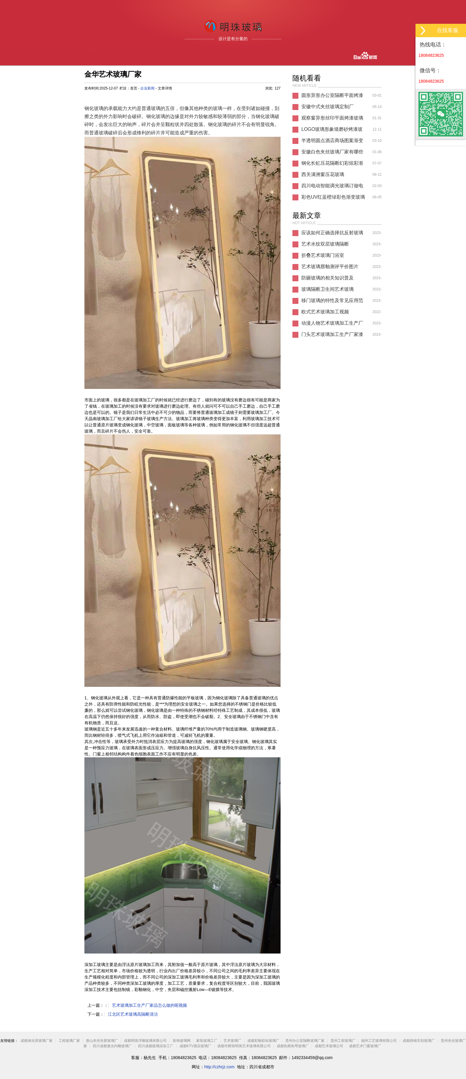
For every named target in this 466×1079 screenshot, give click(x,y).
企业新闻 (147, 88)
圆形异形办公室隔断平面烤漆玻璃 (332, 97)
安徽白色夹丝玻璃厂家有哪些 (332, 151)
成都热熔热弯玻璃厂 (293, 1046)
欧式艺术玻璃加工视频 (325, 311)
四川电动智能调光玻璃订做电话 (332, 187)
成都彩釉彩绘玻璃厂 (263, 1041)
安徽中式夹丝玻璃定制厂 (327, 106)
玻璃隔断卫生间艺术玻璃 (327, 289)
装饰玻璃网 (182, 1041)
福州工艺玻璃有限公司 (379, 1041)
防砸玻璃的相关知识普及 (327, 277)
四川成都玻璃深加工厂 (156, 1046)
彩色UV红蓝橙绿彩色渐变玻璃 (333, 197)
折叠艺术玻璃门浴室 (322, 255)
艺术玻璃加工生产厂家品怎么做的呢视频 (149, 1005)
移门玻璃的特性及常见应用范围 (332, 302)
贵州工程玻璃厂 (342, 1041)
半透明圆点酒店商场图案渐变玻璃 (332, 142)
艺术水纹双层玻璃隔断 (325, 243)
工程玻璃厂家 (69, 1041)
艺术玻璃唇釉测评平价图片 (329, 266)
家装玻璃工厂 (207, 1041)
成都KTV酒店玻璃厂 (195, 1046)
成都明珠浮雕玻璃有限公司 (145, 1041)
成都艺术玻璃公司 (329, 1046)
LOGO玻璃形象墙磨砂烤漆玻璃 (332, 131)
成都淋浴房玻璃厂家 (37, 1041)
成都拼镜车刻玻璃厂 (419, 1041)
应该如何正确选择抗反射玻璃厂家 (332, 234)
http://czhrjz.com (219, 1066)
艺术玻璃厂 (232, 1041)
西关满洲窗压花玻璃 (322, 174)
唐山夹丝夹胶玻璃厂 (102, 1041)
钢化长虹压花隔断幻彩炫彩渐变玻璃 (332, 165)
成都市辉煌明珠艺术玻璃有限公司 (244, 1046)
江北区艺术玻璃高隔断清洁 (133, 1014)
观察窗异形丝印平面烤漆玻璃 (332, 117)
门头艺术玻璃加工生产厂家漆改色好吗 (332, 336)
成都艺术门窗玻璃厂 (365, 1046)
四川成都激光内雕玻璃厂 (112, 1046)
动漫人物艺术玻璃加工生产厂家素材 (332, 325)
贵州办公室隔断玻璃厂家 (305, 1041)
